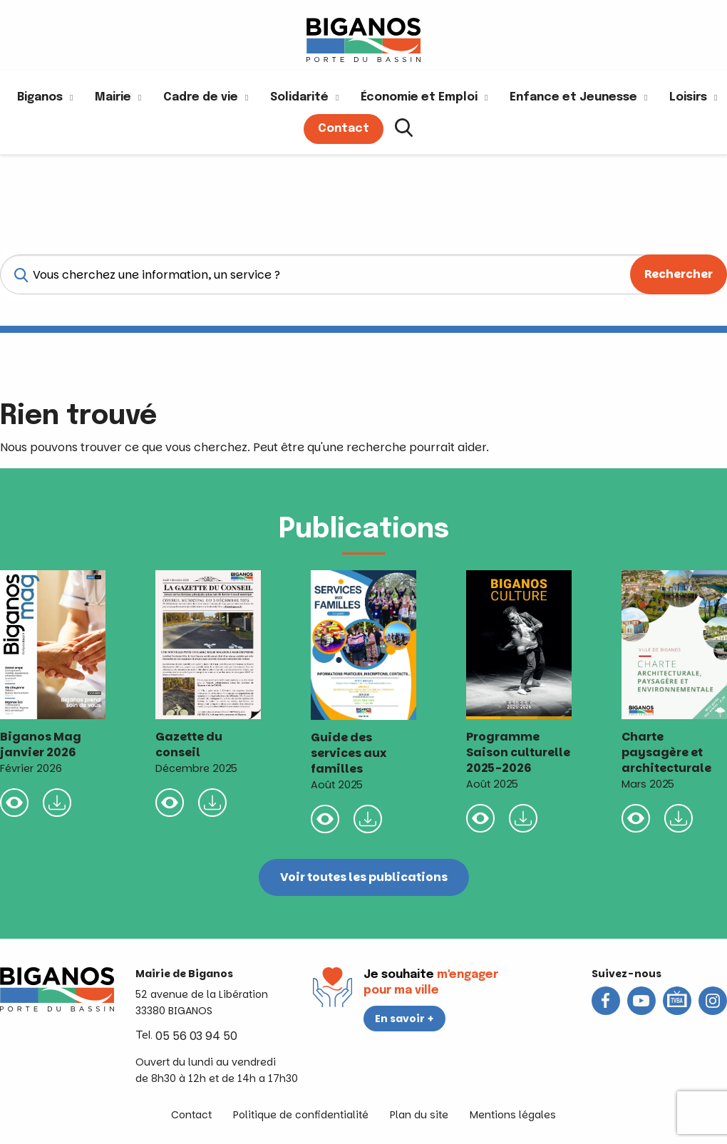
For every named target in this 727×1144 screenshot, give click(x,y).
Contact (191, 1115)
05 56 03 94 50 (196, 1036)
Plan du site (419, 1115)
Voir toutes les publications (364, 877)
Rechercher (678, 274)
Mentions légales (513, 1115)
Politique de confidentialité (300, 1115)
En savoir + (404, 1018)
